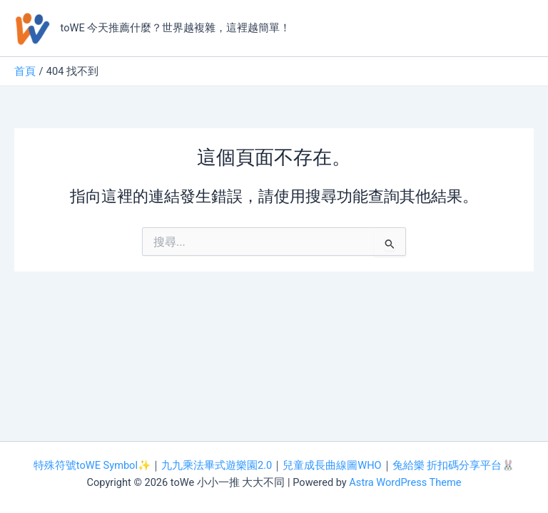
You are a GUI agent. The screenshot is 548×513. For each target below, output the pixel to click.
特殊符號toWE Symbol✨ (92, 465)
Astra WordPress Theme (405, 482)
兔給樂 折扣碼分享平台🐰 (453, 465)
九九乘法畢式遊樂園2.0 (216, 465)
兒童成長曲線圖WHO (332, 465)
